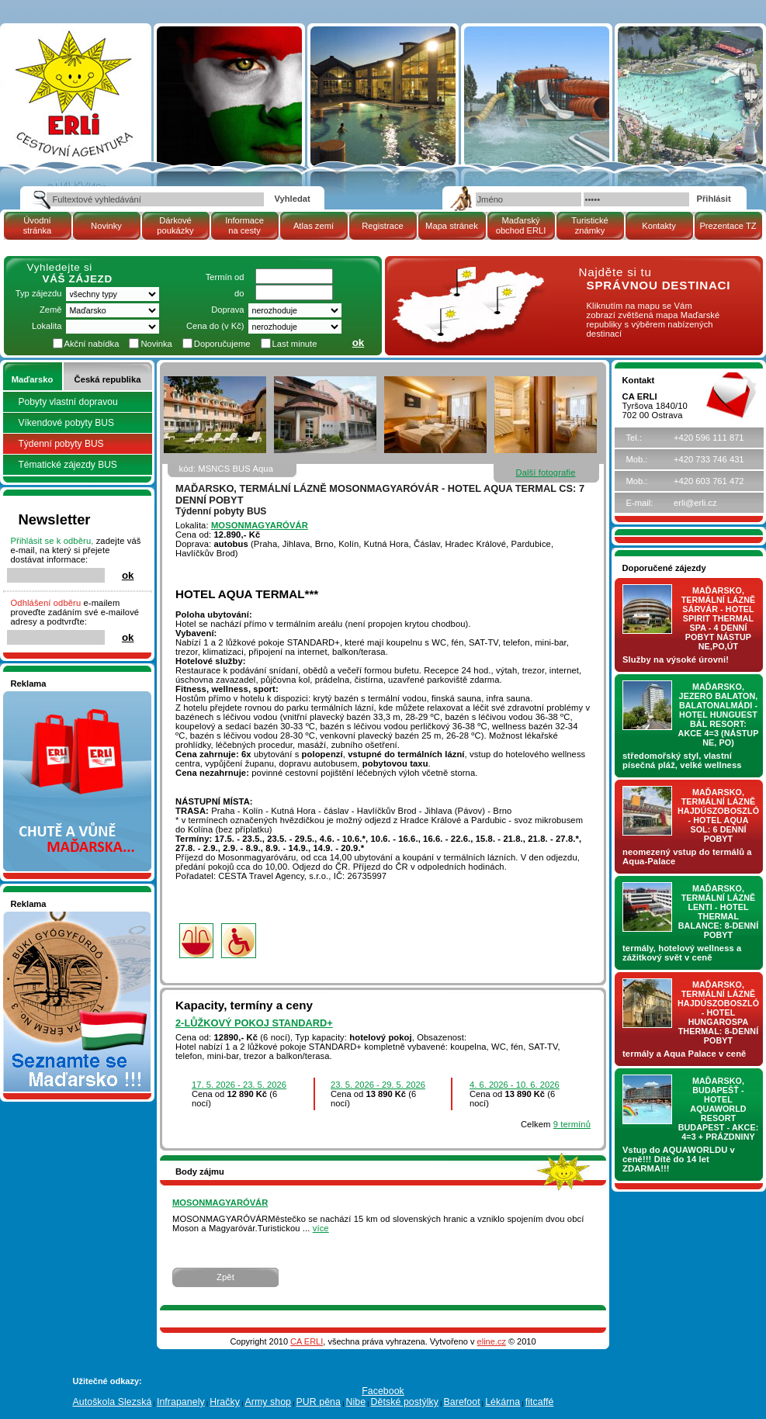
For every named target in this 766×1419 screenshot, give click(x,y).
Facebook (383, 1391)
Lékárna (502, 1402)
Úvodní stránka (37, 225)
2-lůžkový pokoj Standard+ (254, 1023)
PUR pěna (318, 1402)
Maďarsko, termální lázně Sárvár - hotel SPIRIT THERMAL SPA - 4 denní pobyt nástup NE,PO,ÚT (718, 618)
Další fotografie (545, 472)
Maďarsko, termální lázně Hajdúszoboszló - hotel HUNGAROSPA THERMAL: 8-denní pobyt (718, 1012)
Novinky (106, 225)
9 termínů (572, 1124)
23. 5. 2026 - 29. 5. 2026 (378, 1084)
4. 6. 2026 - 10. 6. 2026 (515, 1084)
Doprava (227, 309)
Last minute (294, 343)
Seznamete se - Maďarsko (63, 916)
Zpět (225, 1277)
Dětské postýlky (404, 1402)
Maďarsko (32, 379)
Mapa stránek (451, 225)
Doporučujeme (222, 343)
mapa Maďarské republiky (465, 275)
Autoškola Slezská (112, 1402)
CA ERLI (306, 1341)
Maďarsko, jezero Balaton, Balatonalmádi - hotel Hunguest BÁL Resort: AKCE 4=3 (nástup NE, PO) (718, 714)
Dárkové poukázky (175, 225)
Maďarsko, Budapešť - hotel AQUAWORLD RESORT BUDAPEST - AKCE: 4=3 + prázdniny (718, 1108)
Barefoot (461, 1402)
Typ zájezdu (39, 293)
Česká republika (108, 379)
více (321, 1228)
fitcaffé (539, 1402)
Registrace (382, 225)
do (239, 293)
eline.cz (491, 1341)
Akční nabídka (92, 343)
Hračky (225, 1402)
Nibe (355, 1402)
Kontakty (659, 225)
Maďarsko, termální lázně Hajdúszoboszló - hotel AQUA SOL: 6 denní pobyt (718, 815)
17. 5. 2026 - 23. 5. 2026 (239, 1084)
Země (51, 309)
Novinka (156, 343)
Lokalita (47, 326)
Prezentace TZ (727, 225)
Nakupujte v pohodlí (50, 696)
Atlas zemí (313, 225)
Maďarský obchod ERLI (521, 225)
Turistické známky (589, 225)
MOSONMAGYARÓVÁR (259, 525)
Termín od (225, 277)
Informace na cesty (244, 225)
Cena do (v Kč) (215, 326)
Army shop (267, 1402)
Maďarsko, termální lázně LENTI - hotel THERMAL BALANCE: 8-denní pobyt (718, 912)
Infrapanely (181, 1402)
